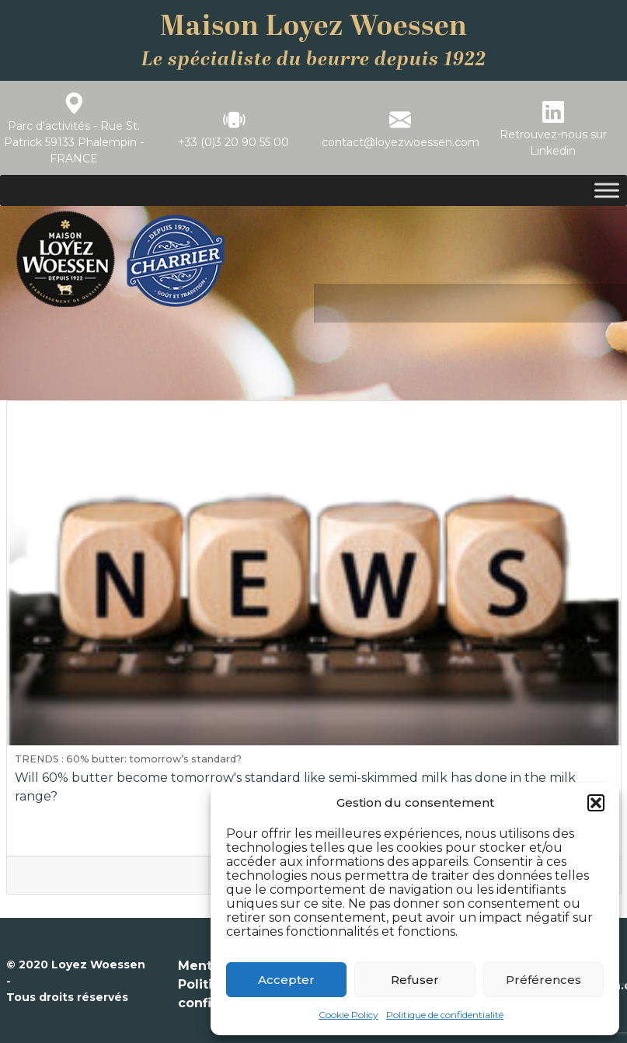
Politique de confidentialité (444, 1014)
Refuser (415, 979)
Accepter (286, 979)
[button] (596, 803)
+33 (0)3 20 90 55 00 (233, 142)
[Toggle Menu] (606, 190)
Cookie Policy (348, 1014)
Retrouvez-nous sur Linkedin (553, 142)
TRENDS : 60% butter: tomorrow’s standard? (128, 759)
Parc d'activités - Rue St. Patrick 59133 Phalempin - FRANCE (74, 142)
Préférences (543, 979)
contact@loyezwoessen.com (400, 142)
